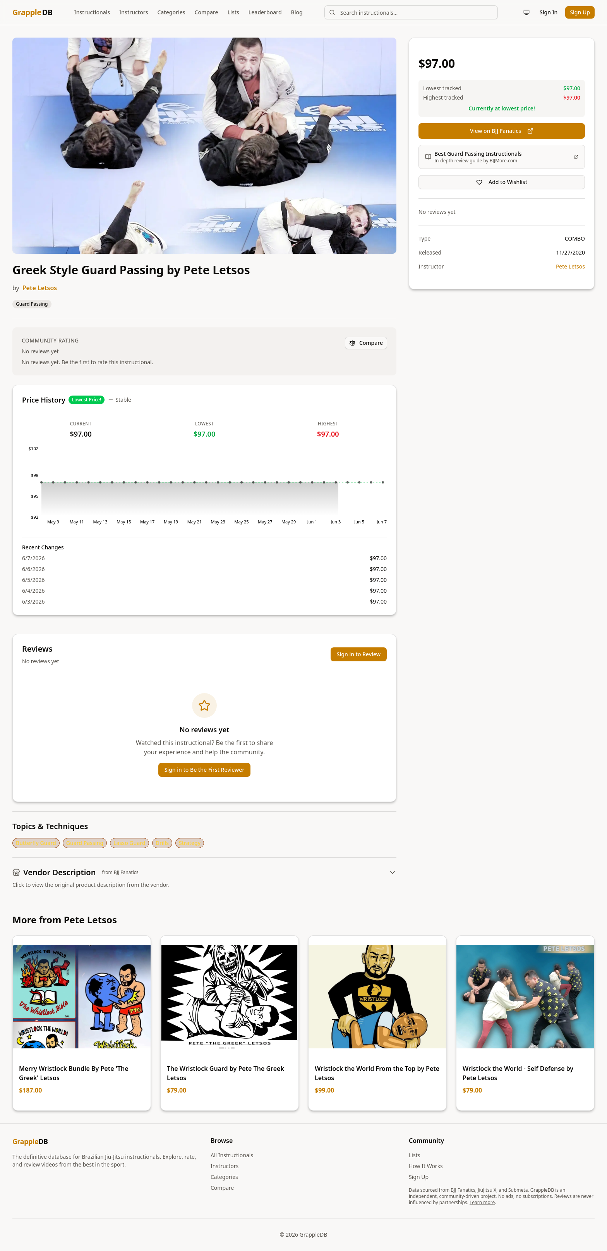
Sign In (548, 12)
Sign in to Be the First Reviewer (205, 769)
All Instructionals (232, 1155)
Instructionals (92, 12)
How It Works (426, 1166)
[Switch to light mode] (526, 12)
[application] (204, 488)
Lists (233, 12)
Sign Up (580, 12)
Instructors (133, 12)
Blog (297, 12)
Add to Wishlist (501, 182)
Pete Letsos (39, 288)
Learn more (482, 1202)
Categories (171, 12)
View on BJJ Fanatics (501, 130)
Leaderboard (265, 12)
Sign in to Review (359, 654)
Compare (206, 12)
